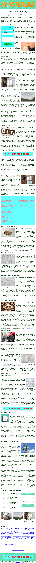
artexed (12, 92)
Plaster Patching (24, 532)
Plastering (27, 529)
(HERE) (18, 446)
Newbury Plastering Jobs (7, 523)
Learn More (18, 562)
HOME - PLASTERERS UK (18, 550)
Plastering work (19, 26)
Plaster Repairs (30, 534)
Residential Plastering (17, 528)
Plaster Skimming (21, 540)
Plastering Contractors (13, 532)
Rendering (32, 532)
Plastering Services (21, 537)
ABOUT (24, 8)
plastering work (25, 435)
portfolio (16, 51)
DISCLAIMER (32, 8)
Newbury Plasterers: (6, 17)
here (14, 457)
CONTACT (28, 8)
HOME (18, 8)
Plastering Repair (23, 531)
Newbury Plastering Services (11, 490)
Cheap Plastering (17, 536)
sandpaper (15, 88)
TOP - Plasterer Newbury (7, 544)
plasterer (31, 20)
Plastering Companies (17, 529)
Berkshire (3, 436)
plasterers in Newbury (6, 63)
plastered (32, 58)
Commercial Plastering (6, 534)
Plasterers (7, 528)
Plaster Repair (26, 536)
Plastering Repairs (6, 529)
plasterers (11, 106)
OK (23, 562)
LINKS (21, 8)
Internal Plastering (29, 528)
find (5, 470)
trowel (17, 79)
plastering (14, 22)
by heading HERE (29, 328)
